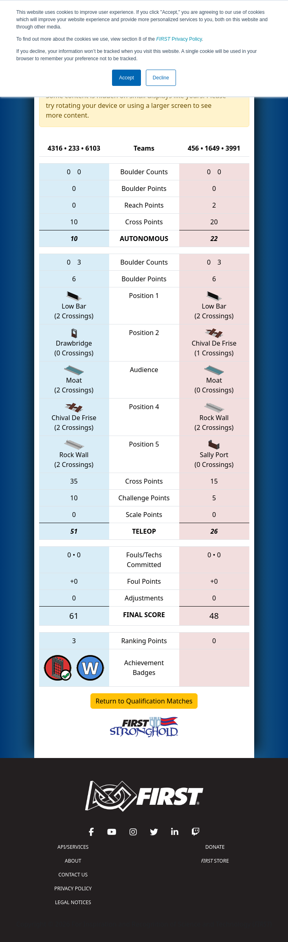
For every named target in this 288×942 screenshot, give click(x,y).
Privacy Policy (179, 39)
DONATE (214, 846)
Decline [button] (161, 78)
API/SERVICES (72, 846)
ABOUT (73, 860)
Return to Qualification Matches (144, 701)
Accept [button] (126, 78)
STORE (215, 860)
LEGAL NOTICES (73, 902)
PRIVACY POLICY (73, 888)
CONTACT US (73, 874)
